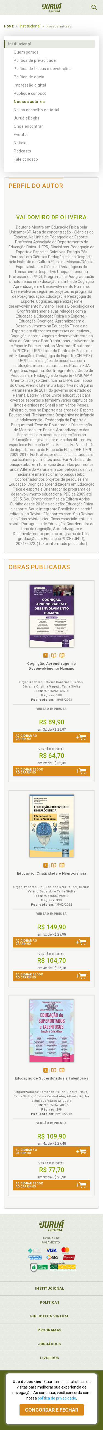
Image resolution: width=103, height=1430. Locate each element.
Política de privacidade (35, 60)
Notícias (21, 143)
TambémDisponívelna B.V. (54, 655)
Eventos (21, 134)
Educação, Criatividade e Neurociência (51, 873)
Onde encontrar (28, 126)
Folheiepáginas (62, 655)
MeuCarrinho (80, 7)
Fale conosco (26, 159)
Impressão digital (30, 85)
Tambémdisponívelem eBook (45, 655)
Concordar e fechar (51, 1410)
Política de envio (29, 77)
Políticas (50, 1302)
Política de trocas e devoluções (43, 68)
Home (8, 26)
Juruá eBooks (26, 118)
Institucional (19, 44)
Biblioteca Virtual (49, 1316)
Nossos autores (29, 101)
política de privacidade (57, 1398)
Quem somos (26, 52)
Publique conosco (30, 93)
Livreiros (49, 1358)
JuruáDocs (49, 1344)
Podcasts (22, 151)
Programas (50, 1330)
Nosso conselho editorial (36, 110)
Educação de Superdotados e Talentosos (51, 1078)
